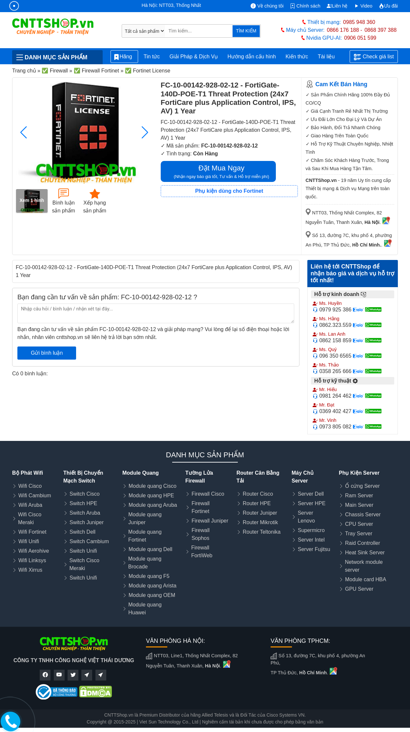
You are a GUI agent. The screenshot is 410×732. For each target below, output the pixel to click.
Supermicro (311, 530)
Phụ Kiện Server (359, 473)
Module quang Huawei (144, 608)
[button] (145, 132)
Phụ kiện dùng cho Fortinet (229, 191)
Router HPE (257, 503)
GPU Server (359, 589)
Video (363, 6)
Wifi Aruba (30, 505)
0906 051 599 (360, 38)
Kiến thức (296, 56)
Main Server (359, 505)
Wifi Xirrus (30, 570)
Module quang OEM (152, 595)
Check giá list (374, 57)
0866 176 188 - (344, 30)
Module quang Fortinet (144, 536)
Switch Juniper (87, 522)
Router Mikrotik (260, 522)
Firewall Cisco (208, 494)
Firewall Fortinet (201, 507)
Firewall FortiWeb (202, 551)
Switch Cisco (85, 494)
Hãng (124, 57)
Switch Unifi (83, 551)
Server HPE (311, 503)
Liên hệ (337, 6)
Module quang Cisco (152, 486)
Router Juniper (260, 513)
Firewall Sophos (201, 534)
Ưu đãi (388, 6)
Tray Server (358, 533)
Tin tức (152, 56)
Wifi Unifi (28, 541)
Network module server (364, 566)
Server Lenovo (306, 517)
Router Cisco (258, 494)
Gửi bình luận (47, 353)
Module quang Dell (150, 549)
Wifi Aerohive (33, 551)
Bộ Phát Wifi (27, 473)
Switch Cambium (89, 541)
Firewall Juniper (210, 521)
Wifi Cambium (34, 495)
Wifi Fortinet (32, 532)
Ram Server (359, 495)
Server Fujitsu (314, 549)
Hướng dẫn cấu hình (252, 56)
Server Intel (311, 540)
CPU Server (359, 524)
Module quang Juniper (144, 518)
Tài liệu (330, 57)
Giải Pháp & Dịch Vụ (194, 56)
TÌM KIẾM (246, 30)
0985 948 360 (359, 22)
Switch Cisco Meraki (84, 564)
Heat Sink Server (365, 552)
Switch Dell (82, 532)
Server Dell (311, 494)
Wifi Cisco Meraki (29, 518)
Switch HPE (83, 503)
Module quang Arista (152, 585)
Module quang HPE (151, 495)
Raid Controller (362, 543)
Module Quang (140, 473)
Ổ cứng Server (362, 486)
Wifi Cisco (30, 486)
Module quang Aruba (153, 505)
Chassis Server (362, 514)
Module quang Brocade (144, 562)
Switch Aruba (85, 513)
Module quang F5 (149, 576)
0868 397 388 (380, 30)
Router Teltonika (261, 532)
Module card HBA (365, 579)
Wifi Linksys (32, 560)
